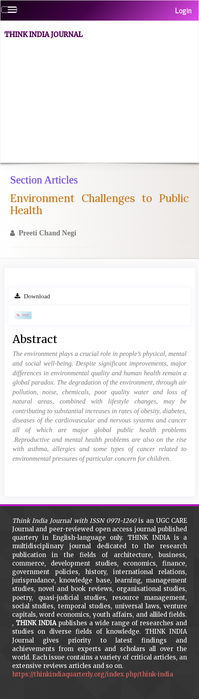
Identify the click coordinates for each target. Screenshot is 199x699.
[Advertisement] (102, 102)
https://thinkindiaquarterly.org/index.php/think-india (92, 674)
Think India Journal (43, 34)
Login (183, 10)
